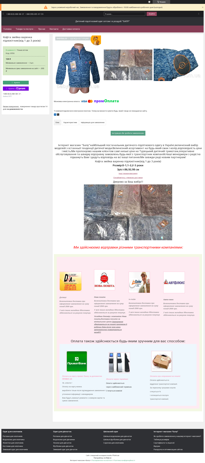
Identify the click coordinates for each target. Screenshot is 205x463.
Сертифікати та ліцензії (164, 443)
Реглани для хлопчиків (12, 436)
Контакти (54, 29)
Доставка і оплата (71, 29)
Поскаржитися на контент (102, 460)
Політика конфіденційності (124, 460)
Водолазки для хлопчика (13, 439)
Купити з (17, 88)
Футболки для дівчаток (63, 446)
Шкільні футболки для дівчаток (117, 439)
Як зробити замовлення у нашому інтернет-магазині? (177, 436)
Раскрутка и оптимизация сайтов (168, 449)
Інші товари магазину (128, 173)
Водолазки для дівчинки (64, 439)
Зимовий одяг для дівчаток (65, 449)
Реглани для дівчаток (62, 436)
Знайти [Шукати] (152, 14)
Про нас (41, 29)
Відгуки (157, 446)
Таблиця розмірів (161, 439)
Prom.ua (116, 455)
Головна (7, 29)
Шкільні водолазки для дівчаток (117, 436)
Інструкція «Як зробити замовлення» (128, 133)
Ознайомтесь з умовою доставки (128, 177)
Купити (17, 83)
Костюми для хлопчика (13, 446)
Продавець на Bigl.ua (102, 458)
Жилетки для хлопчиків (13, 443)
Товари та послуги (24, 29)
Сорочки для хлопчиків (113, 443)
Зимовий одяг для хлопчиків (15, 449)
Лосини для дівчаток (62, 443)
